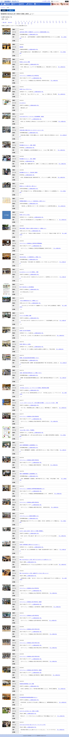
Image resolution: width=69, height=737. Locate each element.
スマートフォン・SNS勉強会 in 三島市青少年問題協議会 (31, 243)
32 (56, 22)
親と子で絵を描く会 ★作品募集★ (27, 286)
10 (40, 21)
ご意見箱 (48, 1)
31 (53, 22)
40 (28, 23)
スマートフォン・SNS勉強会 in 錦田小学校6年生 (29, 460)
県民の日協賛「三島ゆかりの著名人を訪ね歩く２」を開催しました (33, 228)
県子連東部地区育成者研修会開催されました (28, 697)
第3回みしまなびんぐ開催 (25, 61)
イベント (38, 4)
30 (50, 22)
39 (25, 23)
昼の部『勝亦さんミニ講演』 (25, 344)
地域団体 (8, 4)
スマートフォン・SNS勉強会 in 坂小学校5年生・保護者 (31, 601)
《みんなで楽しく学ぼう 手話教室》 (27, 430)
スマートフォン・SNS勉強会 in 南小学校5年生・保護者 (31, 670)
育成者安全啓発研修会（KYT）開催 (27, 683)
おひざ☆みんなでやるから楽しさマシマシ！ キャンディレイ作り (33, 724)
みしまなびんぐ (23, 102)
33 (59, 22)
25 (34, 22)
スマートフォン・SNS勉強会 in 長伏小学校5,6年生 (30, 656)
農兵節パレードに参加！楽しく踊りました (28, 186)
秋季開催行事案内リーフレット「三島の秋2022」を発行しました (32, 201)
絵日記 (22, 4)
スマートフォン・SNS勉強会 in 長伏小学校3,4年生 (30, 629)
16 (59, 21)
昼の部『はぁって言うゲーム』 (26, 89)
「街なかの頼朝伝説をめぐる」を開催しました (29, 300)
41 (31, 23)
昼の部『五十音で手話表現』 (25, 330)
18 (65, 21)
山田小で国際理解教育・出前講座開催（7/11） (29, 445)
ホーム (1, 4)
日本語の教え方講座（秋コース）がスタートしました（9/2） (32, 130)
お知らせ (30, 4)
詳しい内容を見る (61, 66)
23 (28, 22)
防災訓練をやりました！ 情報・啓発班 (28, 145)
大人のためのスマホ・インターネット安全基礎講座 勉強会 (32, 116)
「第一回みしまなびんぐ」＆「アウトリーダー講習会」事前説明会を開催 (34, 387)
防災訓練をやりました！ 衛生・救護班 (28, 158)
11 (43, 21)
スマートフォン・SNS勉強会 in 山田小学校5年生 (29, 615)
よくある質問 (44, 1)
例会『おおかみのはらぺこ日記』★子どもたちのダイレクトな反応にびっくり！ (36, 559)
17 (62, 21)
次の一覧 (10, 22)
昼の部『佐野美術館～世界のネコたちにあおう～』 (30, 544)
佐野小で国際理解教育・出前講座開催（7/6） (29, 473)
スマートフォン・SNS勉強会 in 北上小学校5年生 (29, 75)
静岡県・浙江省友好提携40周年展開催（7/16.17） (29, 357)
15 (56, 21)
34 (62, 22)
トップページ (3, 7)
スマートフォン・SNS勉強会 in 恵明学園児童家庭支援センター (32, 488)
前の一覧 (4, 22)
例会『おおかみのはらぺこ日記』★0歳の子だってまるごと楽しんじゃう (34, 573)
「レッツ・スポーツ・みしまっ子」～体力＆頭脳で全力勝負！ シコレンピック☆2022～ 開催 (39, 402)
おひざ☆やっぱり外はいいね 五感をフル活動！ (29, 711)
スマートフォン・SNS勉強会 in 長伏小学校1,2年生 (30, 642)
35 (65, 22)
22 (25, 22)
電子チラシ (15, 4)
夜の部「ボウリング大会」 (25, 214)
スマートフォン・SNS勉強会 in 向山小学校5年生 (29, 588)
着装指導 (21, 46)
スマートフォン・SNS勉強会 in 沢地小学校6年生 (29, 416)
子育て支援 (65, 4)
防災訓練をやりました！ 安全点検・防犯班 (28, 172)
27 (40, 22)
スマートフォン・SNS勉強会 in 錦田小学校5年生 (29, 502)
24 (31, 22)
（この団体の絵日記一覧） (33, 34)
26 (37, 22)
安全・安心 (56, 4)
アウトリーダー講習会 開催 (25, 315)
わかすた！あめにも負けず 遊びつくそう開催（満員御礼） (32, 530)
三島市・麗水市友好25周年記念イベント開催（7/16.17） (31, 372)
